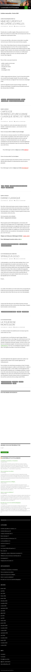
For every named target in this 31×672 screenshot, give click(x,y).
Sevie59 (11, 26)
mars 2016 (3, 593)
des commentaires (5, 661)
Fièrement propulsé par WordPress (7, 670)
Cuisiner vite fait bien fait (6, 533)
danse (3, 187)
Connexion (3, 656)
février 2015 (3, 620)
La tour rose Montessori (8, 323)
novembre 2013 (4, 637)
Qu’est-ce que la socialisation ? (7, 492)
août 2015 (3, 610)
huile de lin (15, 381)
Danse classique (4, 109)
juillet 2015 (3, 613)
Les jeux (2, 545)
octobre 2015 (3, 605)
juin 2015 (3, 615)
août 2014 (3, 635)
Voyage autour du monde (6, 560)
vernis (14, 383)
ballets (6, 185)
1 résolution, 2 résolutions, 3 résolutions (9, 460)
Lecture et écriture (5, 543)
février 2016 (3, 595)
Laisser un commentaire (20, 26)
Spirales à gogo (10, 256)
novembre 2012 (4, 642)
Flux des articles (5, 659)
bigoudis (4, 99)
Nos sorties (3, 550)
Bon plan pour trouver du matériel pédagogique (11, 502)
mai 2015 (2, 618)
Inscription (3, 654)
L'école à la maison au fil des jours (7, 538)
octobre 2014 (3, 630)
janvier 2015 (3, 623)
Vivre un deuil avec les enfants (7, 471)
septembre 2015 (4, 608)
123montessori (4, 345)
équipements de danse (6, 245)
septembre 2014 (4, 632)
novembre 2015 (4, 603)
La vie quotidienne (4, 540)
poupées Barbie (5, 101)
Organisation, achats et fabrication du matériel (10, 553)
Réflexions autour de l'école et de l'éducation (10, 555)
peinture (21, 381)
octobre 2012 (3, 645)
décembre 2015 (4, 600)
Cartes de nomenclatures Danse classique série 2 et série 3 (15, 115)
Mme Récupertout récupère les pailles (12, 22)
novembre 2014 (4, 628)
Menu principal (29, 7)
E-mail (2, 447)
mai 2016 (2, 591)
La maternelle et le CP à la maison (10, 7)
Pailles (23, 99)
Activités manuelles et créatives (9, 253)
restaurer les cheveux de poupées (17, 101)
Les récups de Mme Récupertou (8, 18)
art (2, 185)
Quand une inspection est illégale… (8, 481)
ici (20, 239)
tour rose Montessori (6, 383)
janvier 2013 (3, 640)
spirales (19, 311)
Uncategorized (4, 558)
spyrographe (25, 311)
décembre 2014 (4, 625)
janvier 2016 (3, 598)
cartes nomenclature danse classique (18, 185)
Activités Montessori (6, 319)
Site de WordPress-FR (5, 664)
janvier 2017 (3, 588)
